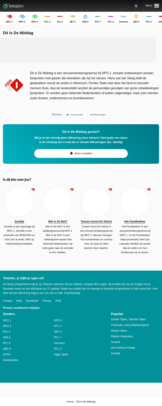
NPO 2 (58, 320)
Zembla (115, 353)
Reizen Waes (119, 330)
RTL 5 (6, 331)
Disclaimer (32, 300)
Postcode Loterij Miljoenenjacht (130, 325)
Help (19, 300)
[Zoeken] (136, 6)
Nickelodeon (10, 360)
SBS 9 (7, 348)
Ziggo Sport (61, 354)
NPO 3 (7, 326)
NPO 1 (7, 320)
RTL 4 (57, 326)
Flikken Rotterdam (122, 336)
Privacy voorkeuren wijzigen (21, 307)
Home (70, 401)
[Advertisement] (78, 50)
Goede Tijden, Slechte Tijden (128, 319)
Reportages (98, 114)
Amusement (74, 114)
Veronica (59, 343)
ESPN (6, 354)
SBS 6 (7, 337)
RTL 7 (57, 337)
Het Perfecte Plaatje (123, 347)
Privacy (46, 300)
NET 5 (58, 331)
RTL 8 (6, 343)
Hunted (115, 342)
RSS (58, 300)
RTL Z (57, 348)
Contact (7, 300)
